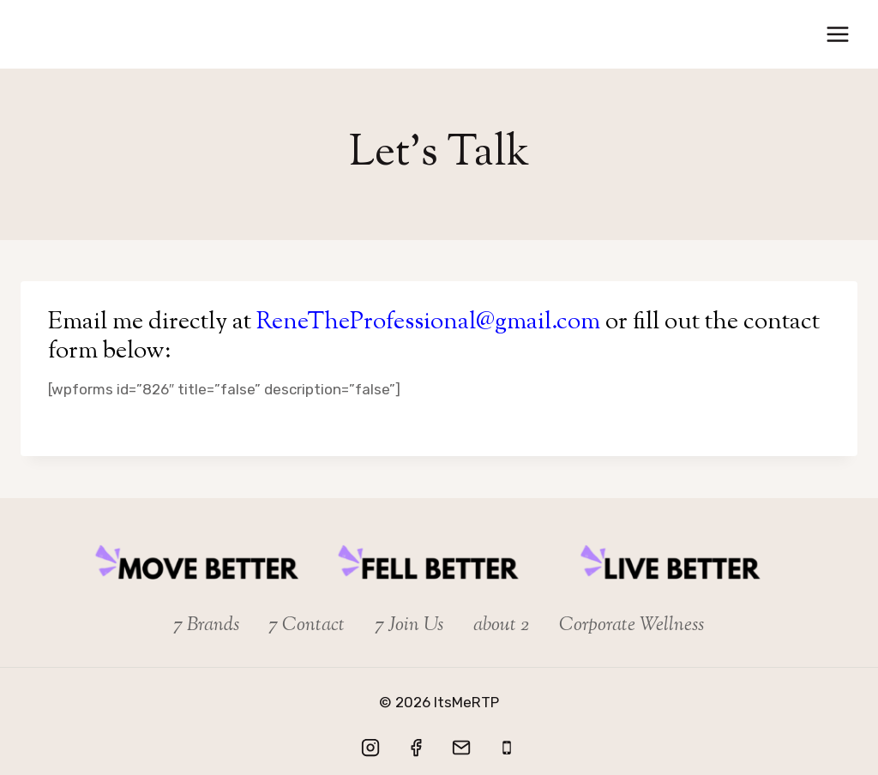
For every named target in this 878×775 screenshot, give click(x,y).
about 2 (501, 626)
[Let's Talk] (507, 747)
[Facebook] (416, 747)
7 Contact (307, 626)
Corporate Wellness (631, 626)
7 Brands (206, 626)
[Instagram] (370, 747)
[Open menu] (837, 33)
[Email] (461, 747)
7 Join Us (409, 626)
